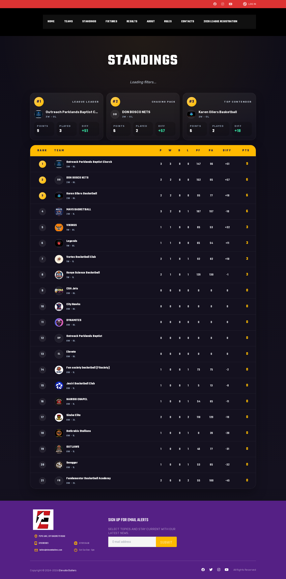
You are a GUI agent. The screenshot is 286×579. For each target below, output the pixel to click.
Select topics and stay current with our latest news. (141, 531)
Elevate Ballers (67, 570)
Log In (252, 4)
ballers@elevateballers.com (51, 550)
